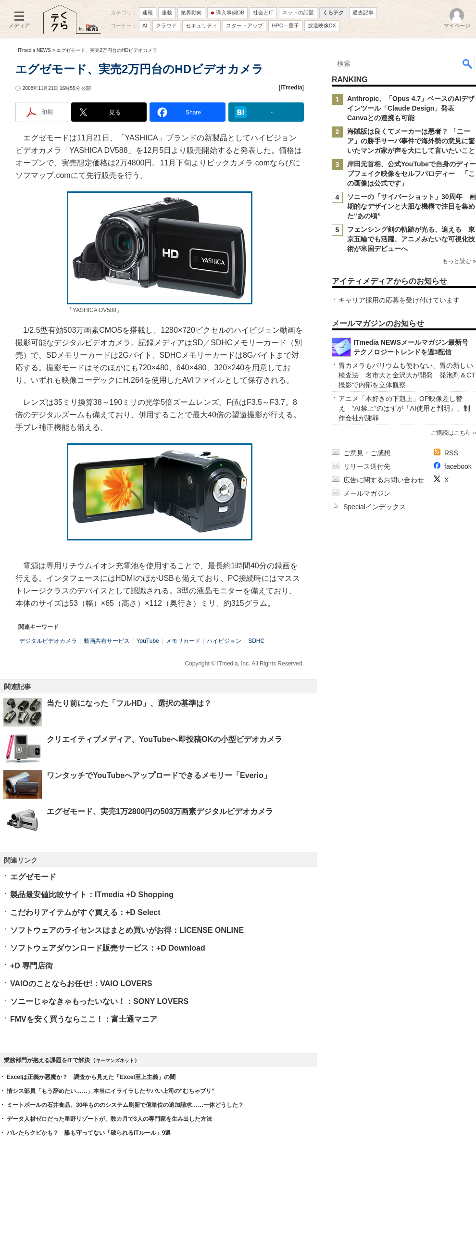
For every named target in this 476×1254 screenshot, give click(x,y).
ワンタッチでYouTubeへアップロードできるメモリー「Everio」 (159, 775)
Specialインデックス (374, 507)
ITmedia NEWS (34, 50)
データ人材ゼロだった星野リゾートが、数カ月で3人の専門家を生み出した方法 (109, 1119)
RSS (451, 453)
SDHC (256, 641)
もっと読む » (459, 261)
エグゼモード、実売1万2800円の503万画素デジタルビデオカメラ (160, 811)
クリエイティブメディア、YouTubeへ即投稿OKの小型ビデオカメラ (164, 739)
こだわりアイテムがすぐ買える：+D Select (85, 912)
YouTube (148, 641)
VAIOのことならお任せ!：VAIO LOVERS (81, 983)
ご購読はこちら (451, 432)
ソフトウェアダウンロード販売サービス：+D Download (107, 948)
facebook (458, 466)
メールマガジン (366, 493)
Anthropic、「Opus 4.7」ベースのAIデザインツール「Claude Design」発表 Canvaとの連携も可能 (411, 108)
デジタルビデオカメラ (48, 641)
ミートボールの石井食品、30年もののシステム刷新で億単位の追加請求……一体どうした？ (125, 1105)
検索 (468, 63)
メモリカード (183, 641)
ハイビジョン (224, 641)
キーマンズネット (115, 1060)
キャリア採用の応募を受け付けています (399, 300)
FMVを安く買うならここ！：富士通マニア (83, 1019)
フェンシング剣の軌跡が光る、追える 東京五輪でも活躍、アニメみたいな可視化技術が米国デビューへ (411, 239)
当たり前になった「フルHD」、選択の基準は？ (129, 703)
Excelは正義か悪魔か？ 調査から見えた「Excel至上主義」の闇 (91, 1077)
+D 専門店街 (31, 966)
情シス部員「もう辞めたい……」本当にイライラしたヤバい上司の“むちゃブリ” (110, 1091)
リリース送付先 (366, 466)
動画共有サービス (107, 641)
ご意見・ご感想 (366, 453)
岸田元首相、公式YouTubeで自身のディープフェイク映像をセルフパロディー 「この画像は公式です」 (411, 173)
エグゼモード (33, 877)
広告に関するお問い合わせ (383, 480)
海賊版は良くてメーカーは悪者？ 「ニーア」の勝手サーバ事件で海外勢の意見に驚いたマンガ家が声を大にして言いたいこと (411, 140)
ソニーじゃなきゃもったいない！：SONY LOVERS (99, 1001)
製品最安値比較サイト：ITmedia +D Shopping (92, 894)
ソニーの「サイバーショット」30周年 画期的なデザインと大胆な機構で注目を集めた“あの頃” (411, 206)
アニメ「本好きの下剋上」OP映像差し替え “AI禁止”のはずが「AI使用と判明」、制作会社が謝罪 (404, 408)
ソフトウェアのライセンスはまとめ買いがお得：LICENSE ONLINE (127, 930)
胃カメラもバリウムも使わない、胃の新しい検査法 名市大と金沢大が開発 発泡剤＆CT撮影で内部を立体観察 (407, 375)
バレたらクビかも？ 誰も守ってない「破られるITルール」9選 (89, 1132)
